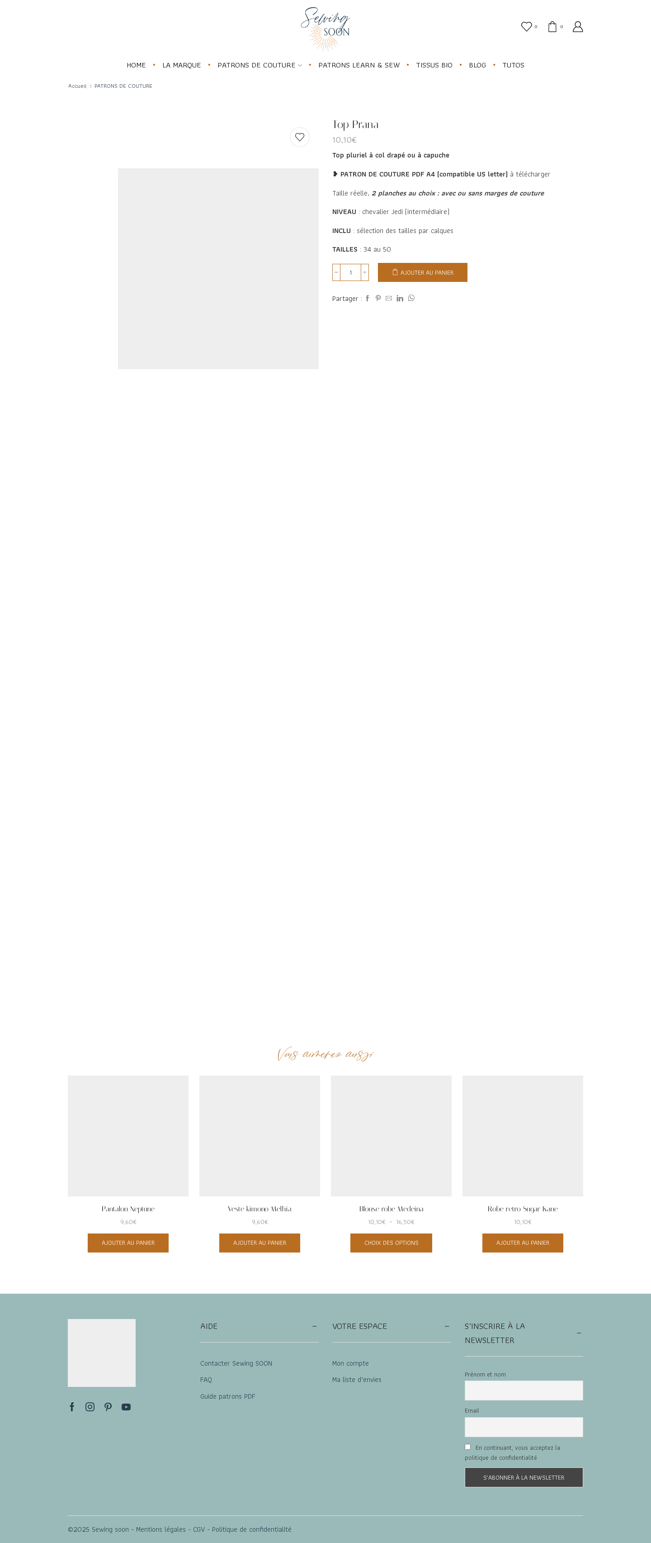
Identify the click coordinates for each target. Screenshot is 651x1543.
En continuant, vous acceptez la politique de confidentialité (512, 1452)
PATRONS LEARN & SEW (359, 64)
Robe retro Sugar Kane (523, 1209)
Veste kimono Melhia (260, 1209)
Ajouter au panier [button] (128, 1243)
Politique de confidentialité (252, 1529)
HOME (136, 64)
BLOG (477, 64)
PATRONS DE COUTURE (259, 64)
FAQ (206, 1379)
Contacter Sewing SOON (236, 1363)
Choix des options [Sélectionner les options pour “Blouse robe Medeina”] (391, 1243)
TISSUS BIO (434, 64)
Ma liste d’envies (357, 1379)
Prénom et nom (485, 1374)
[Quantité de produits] (350, 272)
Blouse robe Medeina (391, 1209)
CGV (198, 1529)
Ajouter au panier (427, 272)
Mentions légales (160, 1529)
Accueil (77, 86)
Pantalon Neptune (128, 1209)
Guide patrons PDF (227, 1396)
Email (472, 1410)
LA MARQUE (181, 64)
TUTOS (513, 64)
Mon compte (350, 1363)
